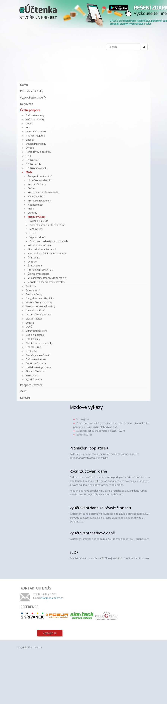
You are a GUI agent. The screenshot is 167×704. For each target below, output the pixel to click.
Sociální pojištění (35, 334)
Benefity (32, 212)
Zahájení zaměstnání (40, 176)
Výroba (30, 147)
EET (28, 127)
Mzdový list (36, 229)
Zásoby (30, 139)
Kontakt (25, 397)
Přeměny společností (37, 355)
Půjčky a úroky (34, 294)
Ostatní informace (36, 363)
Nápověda (26, 104)
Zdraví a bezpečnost (39, 245)
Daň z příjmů (33, 339)
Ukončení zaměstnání (40, 180)
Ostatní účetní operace (39, 314)
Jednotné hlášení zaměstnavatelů (46, 282)
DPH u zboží (32, 160)
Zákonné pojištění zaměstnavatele (47, 253)
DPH (28, 156)
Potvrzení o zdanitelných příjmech (49, 241)
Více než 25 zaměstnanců (42, 249)
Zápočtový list (35, 196)
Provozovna (33, 375)
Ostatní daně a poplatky (39, 343)
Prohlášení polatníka (39, 200)
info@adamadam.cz (51, 598)
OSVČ (29, 326)
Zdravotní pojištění (36, 330)
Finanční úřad (33, 347)
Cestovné (31, 286)
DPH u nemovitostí (36, 168)
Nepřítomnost (35, 204)
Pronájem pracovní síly (40, 269)
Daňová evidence (36, 359)
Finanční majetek (35, 135)
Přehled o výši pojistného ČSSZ (47, 225)
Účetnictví (31, 351)
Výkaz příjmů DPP (39, 221)
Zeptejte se (50, 633)
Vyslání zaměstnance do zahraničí (47, 277)
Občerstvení (33, 290)
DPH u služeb (33, 164)
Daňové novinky (35, 115)
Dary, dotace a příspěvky (40, 298)
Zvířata (30, 322)
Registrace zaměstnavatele (43, 192)
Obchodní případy (36, 143)
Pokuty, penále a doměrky (40, 306)
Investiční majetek (36, 131)
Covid (29, 123)
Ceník (23, 391)
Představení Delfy (31, 91)
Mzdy (29, 172)
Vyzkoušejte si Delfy (33, 97)
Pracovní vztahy (37, 184)
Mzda (31, 208)
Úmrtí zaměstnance (38, 273)
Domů (24, 85)
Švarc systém (35, 265)
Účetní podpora (30, 110)
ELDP (32, 233)
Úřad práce (34, 257)
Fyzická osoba (34, 379)
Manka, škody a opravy (39, 302)
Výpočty (32, 261)
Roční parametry (35, 119)
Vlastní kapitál (34, 318)
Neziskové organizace (38, 367)
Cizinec (32, 188)
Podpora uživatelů (31, 385)
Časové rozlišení (35, 310)
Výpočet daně (37, 237)
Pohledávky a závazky (38, 151)
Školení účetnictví (35, 371)
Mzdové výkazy (36, 216)
